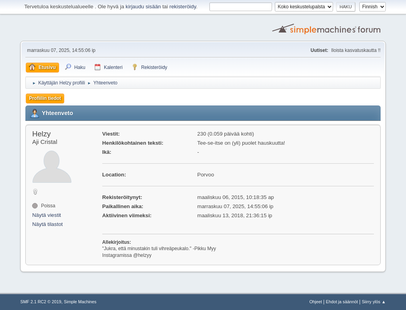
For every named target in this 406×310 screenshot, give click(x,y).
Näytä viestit (46, 215)
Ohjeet (315, 301)
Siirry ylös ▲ (373, 301)
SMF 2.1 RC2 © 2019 (40, 301)
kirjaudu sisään (143, 7)
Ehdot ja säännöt (342, 301)
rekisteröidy (182, 7)
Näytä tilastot (47, 224)
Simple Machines (80, 301)
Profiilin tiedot (45, 98)
